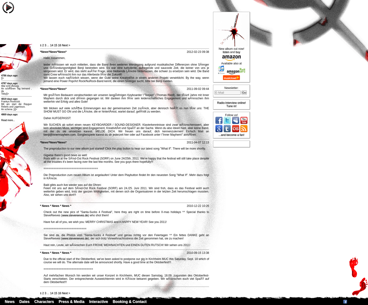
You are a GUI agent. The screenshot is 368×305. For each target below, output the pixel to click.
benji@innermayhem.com (60, 134)
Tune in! (231, 106)
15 (55, 45)
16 (59, 45)
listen (226, 52)
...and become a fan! (231, 135)
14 (51, 45)
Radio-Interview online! (231, 102)
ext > (66, 45)
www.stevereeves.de (75, 215)
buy (238, 52)
